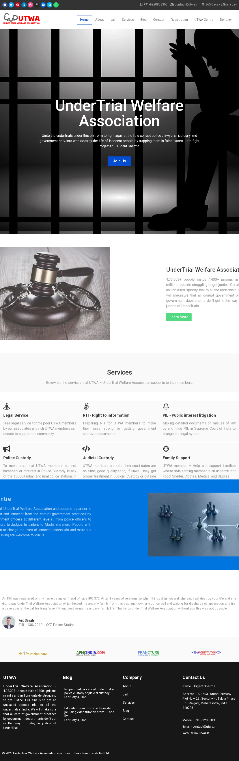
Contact (158, 19)
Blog (143, 19)
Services (128, 19)
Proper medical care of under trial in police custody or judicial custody (89, 691)
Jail (112, 19)
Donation (226, 19)
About (99, 19)
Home (84, 19)
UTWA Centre (203, 19)
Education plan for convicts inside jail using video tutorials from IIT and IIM (89, 712)
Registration (179, 19)
